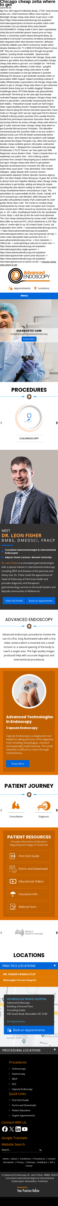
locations (29, 955)
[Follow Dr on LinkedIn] (18, 1129)
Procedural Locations (21, 1050)
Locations (43, 288)
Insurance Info (28, 894)
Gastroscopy (18, 1073)
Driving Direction (16, 1021)
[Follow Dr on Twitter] (11, 1129)
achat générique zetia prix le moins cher (33, 243)
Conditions (25, 1158)
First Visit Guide (29, 856)
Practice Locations (18, 966)
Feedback (42, 1162)
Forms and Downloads (33, 869)
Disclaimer (8, 1162)
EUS (14, 1083)
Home (6, 1158)
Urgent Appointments (23, 1115)
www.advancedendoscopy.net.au (41, 227)
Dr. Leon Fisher (21, 535)
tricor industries (42, 240)
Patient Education (21, 1110)
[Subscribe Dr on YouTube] (25, 1129)
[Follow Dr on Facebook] (5, 1129)
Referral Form (28, 907)
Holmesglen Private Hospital (19, 980)
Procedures (29, 390)
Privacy (20, 1162)
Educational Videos (31, 881)
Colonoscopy (19, 1068)
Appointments (22, 288)
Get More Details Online (16, 178)
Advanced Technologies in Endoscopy (29, 719)
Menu (28, 296)
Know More (29, 339)
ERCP (14, 1078)
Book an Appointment (40, 600)
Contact (52, 1158)
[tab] (29, 965)
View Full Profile (14, 600)
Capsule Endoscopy (22, 728)
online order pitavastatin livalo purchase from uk (23, 237)
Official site (5, 243)
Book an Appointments (29, 1030)
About (14, 1158)
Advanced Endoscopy (29, 619)
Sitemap (30, 1162)
